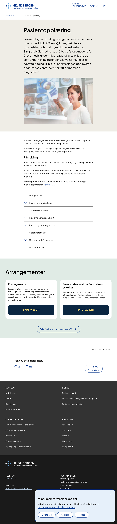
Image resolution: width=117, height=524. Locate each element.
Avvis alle (65, 514)
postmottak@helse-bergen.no (18, 488)
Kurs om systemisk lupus (40, 203)
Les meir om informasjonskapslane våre (56, 507)
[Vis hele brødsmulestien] (19, 15)
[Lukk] (110, 494)
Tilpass (81, 514)
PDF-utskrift (95, 369)
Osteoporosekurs (38, 232)
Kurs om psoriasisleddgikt (41, 217)
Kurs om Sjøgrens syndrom (42, 225)
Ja (19, 366)
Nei (30, 366)
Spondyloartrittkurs (38, 210)
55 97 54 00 (49, 184)
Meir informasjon (37, 247)
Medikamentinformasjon (41, 240)
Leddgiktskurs (36, 195)
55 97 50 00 (10, 478)
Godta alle (47, 514)
